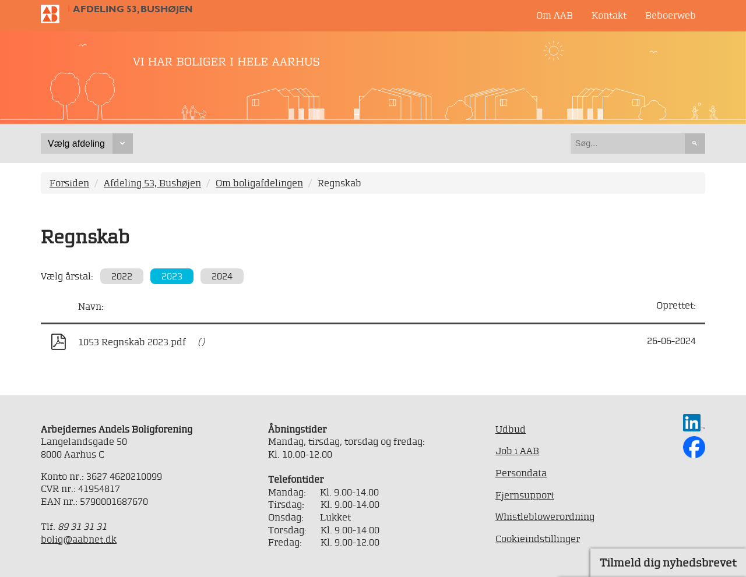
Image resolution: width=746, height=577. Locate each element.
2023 (171, 276)
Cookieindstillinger (537, 538)
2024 (222, 276)
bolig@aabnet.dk (79, 539)
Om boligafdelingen (259, 183)
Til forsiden (55, 14)
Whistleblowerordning (544, 516)
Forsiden (69, 183)
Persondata (521, 473)
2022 (121, 276)
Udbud (510, 429)
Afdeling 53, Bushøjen (133, 9)
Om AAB (554, 15)
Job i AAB (517, 450)
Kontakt (609, 15)
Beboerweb (670, 15)
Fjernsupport (524, 495)
